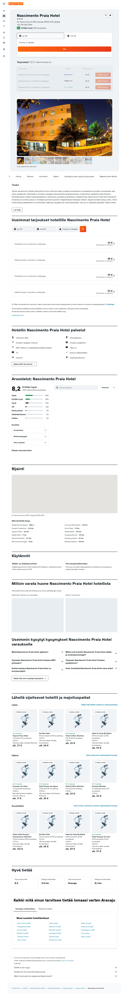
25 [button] (28, 80)
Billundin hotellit (55, 942)
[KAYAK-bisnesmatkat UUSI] (4, 42)
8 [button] (51, 63)
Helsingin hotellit (55, 945)
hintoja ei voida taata (66, 972)
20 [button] (39, 75)
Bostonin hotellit (55, 939)
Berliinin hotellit (22, 945)
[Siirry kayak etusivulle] (16, 3)
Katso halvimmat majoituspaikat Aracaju (101, 767)
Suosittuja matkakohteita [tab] (25, 921)
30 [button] (56, 80)
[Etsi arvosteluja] (78, 399)
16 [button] (57, 69)
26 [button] (34, 80)
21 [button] (45, 75)
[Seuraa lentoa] (4, 37)
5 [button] (34, 63)
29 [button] (51, 80)
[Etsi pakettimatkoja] (4, 25)
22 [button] (51, 75)
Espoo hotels (85, 948)
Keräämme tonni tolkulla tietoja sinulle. (65, 983)
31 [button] (23, 86)
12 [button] (34, 69)
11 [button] (28, 69)
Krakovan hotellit (87, 939)
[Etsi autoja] (4, 20)
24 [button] (23, 80)
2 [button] (56, 58)
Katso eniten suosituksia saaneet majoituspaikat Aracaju (95, 818)
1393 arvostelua (39, 28)
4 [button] (28, 63)
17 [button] (22, 75)
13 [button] (40, 69)
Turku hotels (21, 952)
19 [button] (34, 75)
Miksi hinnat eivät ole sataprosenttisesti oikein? (65, 988)
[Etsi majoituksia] (4, 16)
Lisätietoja (110, 316)
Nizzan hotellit (86, 935)
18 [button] (28, 75)
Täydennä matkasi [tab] (45, 921)
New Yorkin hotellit (24, 935)
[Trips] (4, 49)
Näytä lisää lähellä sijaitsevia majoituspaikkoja (99, 717)
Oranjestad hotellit (23, 939)
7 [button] (45, 63)
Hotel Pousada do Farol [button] (101, 849)
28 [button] (45, 80)
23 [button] (57, 75)
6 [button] (39, 63)
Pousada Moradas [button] (99, 798)
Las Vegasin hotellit (88, 942)
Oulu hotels (85, 945)
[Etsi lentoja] (4, 11)
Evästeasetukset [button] (18, 327)
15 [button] (51, 69)
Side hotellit (53, 935)
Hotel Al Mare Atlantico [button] (75, 748)
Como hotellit (22, 942)
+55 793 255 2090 (24, 24)
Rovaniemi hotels (55, 952)
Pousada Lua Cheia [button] (20, 798)
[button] (4, 3)
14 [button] (45, 69)
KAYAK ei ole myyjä (65, 979)
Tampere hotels (22, 948)
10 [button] (23, 69)
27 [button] (40, 80)
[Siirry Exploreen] (4, 32)
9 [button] (56, 63)
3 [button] (22, 63)
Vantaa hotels (54, 948)
